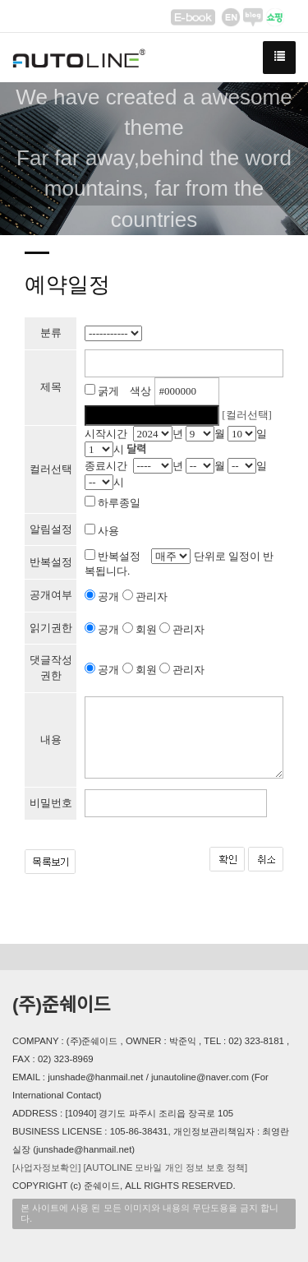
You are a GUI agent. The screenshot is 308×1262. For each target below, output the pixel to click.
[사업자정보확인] (46, 1167)
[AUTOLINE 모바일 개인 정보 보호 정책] (165, 1167)
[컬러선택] (247, 415)
